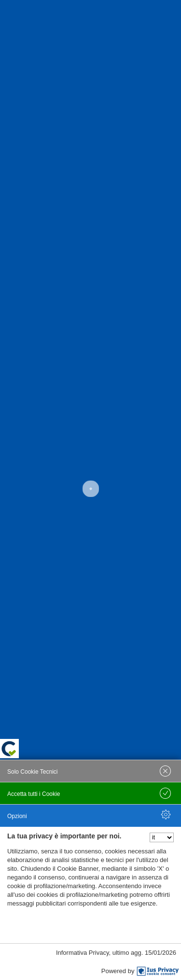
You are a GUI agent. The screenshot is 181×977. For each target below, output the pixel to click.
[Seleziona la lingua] (162, 837)
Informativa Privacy (82, 952)
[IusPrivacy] (158, 971)
